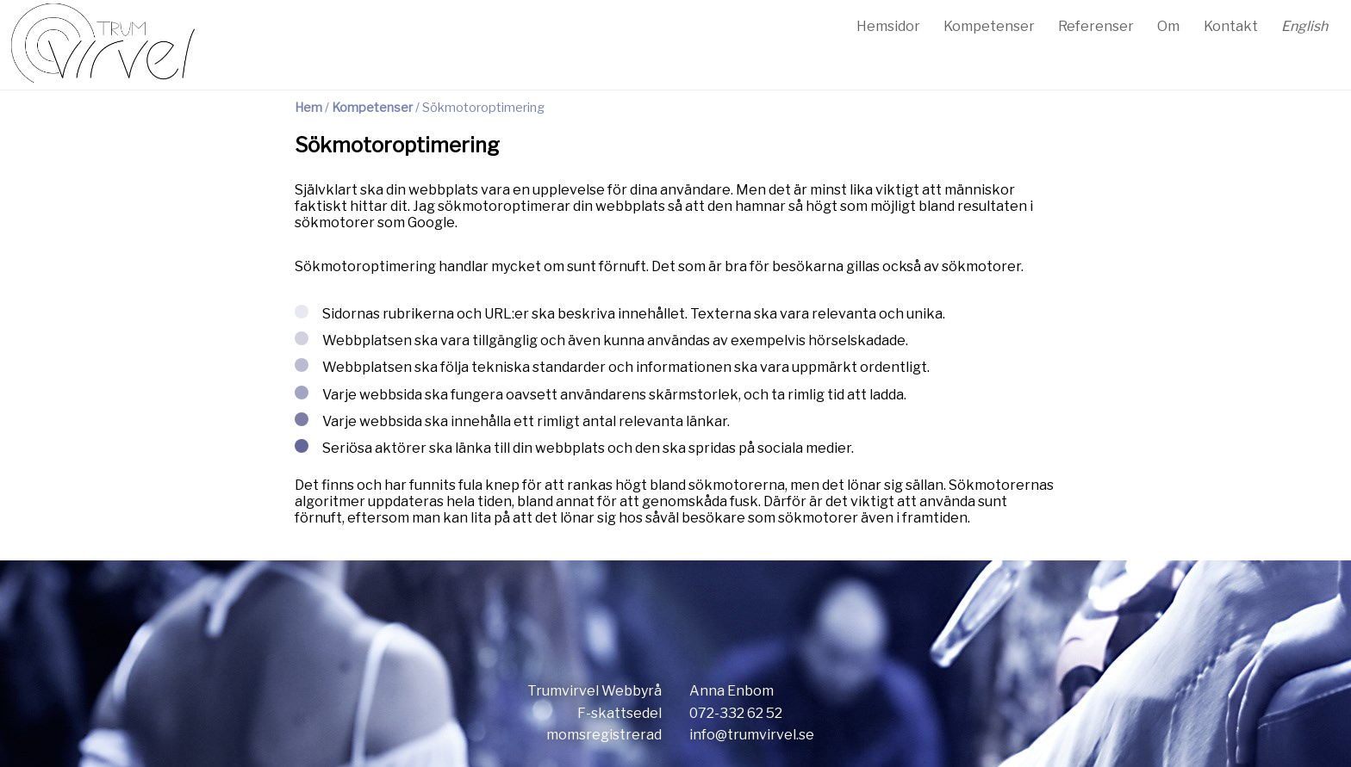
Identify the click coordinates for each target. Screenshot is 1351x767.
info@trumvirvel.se (751, 735)
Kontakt (1231, 26)
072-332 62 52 (735, 713)
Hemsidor (888, 26)
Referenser (1096, 26)
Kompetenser (989, 26)
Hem (308, 107)
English (1304, 26)
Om (1168, 26)
